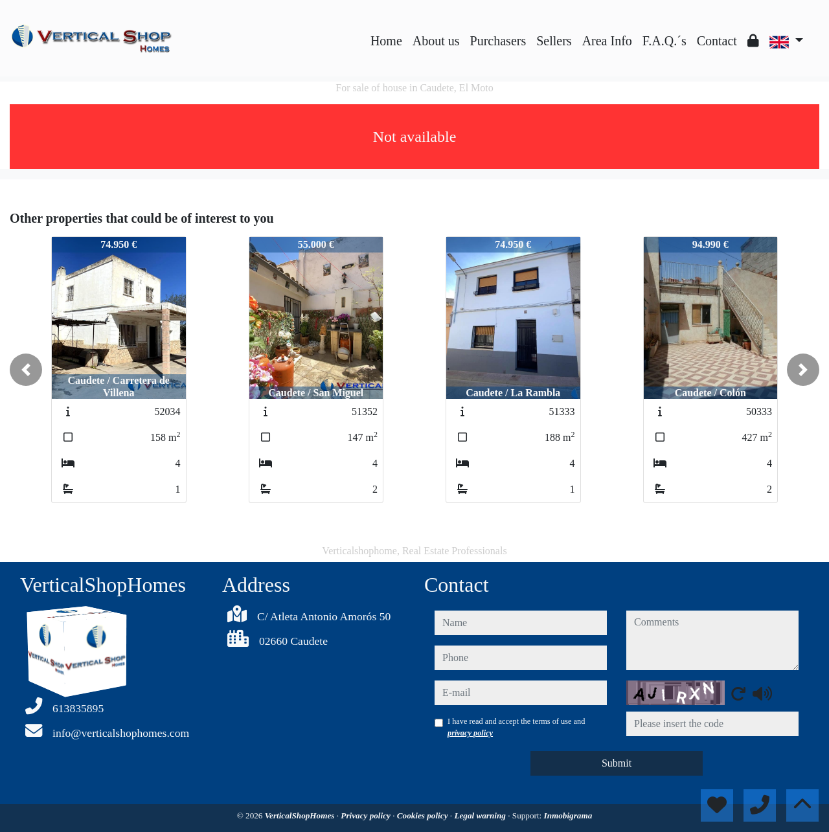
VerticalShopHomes (301, 815)
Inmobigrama (568, 815)
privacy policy (470, 732)
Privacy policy (366, 815)
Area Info (607, 41)
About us (436, 41)
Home (386, 41)
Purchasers (498, 41)
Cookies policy (423, 815)
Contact (717, 41)
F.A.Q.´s (664, 41)
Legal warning (481, 815)
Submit (616, 763)
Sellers (553, 41)
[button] (26, 370)
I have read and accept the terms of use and (516, 727)
